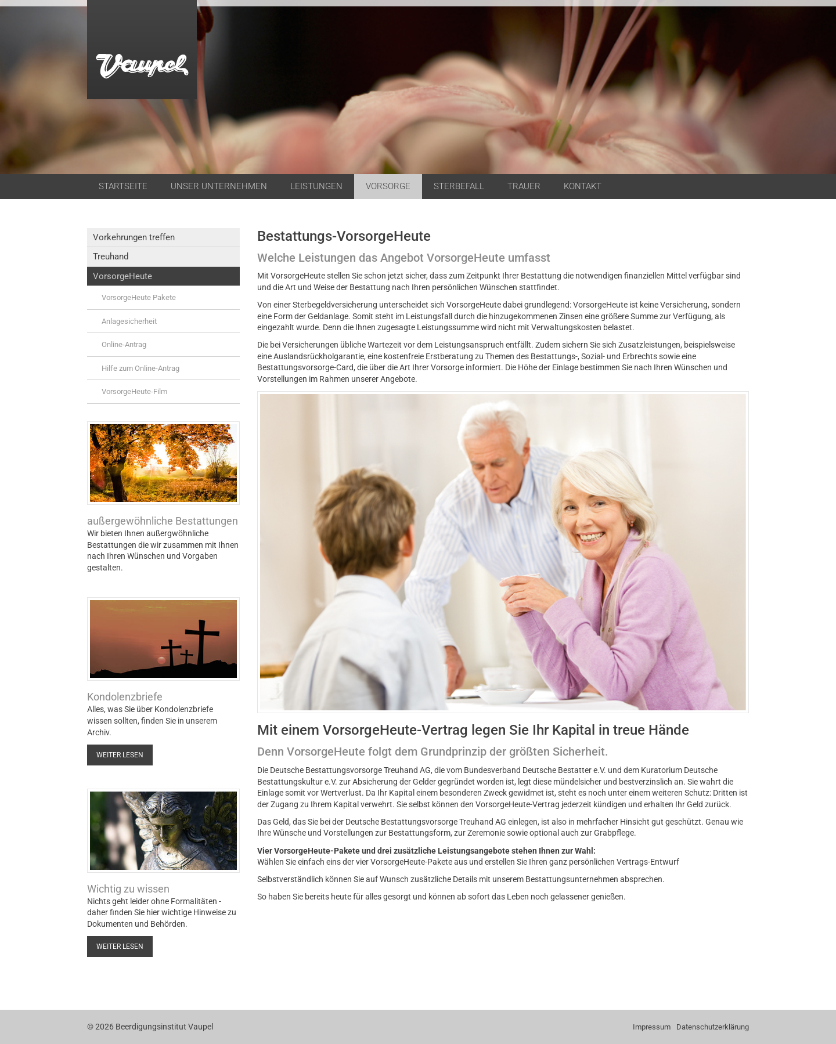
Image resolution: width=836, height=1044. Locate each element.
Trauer (523, 186)
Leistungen (316, 186)
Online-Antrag (124, 344)
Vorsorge (388, 186)
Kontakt (582, 186)
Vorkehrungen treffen (134, 237)
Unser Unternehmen (219, 186)
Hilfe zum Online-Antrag (140, 368)
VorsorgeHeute (122, 276)
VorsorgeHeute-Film (134, 391)
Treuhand (110, 256)
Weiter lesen (119, 755)
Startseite (123, 186)
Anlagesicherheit (129, 321)
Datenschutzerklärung (712, 1027)
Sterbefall (459, 186)
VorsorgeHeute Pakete (139, 297)
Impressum (652, 1027)
